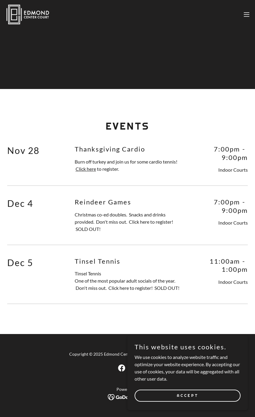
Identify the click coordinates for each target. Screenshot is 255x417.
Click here (86, 169)
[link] (28, 14)
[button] (247, 14)
